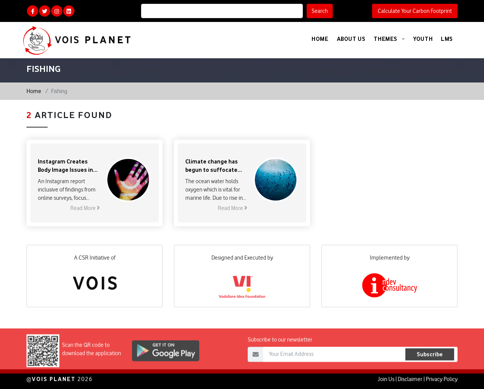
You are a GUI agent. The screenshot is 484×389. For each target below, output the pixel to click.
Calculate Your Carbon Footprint (415, 11)
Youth (423, 38)
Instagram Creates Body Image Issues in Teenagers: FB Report (66, 166)
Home (320, 38)
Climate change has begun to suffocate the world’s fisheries (212, 166)
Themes (389, 39)
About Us (351, 38)
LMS (447, 38)
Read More (85, 208)
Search (320, 11)
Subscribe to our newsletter (280, 349)
